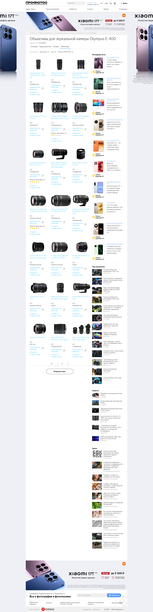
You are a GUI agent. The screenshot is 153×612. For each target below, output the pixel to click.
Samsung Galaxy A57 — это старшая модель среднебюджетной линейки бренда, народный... (114, 190)
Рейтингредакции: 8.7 (100, 113)
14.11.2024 (106, 293)
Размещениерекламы (34, 603)
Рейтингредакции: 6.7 (100, 134)
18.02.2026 (106, 336)
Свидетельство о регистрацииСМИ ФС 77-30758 (70, 603)
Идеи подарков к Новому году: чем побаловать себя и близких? (112, 343)
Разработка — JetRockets (91, 609)
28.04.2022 (106, 365)
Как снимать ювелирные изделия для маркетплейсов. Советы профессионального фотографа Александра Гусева (112, 524)
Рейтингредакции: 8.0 (100, 258)
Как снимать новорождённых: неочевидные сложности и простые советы (113, 513)
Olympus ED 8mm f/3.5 (37, 337)
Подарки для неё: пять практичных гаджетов (110, 325)
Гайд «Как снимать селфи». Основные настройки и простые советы (112, 495)
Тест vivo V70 (111, 203)
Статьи (90, 9)
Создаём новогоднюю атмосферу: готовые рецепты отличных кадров (113, 485)
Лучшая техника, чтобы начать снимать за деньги (113, 352)
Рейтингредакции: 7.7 (100, 196)
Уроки (106, 9)
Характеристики (45, 47)
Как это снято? (107, 458)
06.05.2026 (106, 301)
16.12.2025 (106, 347)
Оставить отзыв (35, 95)
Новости (73, 9)
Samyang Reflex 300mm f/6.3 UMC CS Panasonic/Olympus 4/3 (80, 75)
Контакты (49, 603)
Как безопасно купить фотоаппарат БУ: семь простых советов (110, 361)
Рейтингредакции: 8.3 (100, 154)
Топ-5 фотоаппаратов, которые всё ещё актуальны (112, 316)
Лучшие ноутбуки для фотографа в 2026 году (111, 298)
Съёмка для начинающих (110, 479)
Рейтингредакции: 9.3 (100, 71)
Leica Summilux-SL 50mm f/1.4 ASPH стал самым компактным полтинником (110, 418)
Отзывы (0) (33, 92)
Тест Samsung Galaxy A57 (114, 183)
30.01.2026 (106, 319)
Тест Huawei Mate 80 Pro (115, 223)
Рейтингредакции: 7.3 (100, 92)
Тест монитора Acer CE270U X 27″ (113, 100)
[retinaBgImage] (97, 272)
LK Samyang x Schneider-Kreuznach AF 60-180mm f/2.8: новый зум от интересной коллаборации (110, 428)
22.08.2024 (106, 355)
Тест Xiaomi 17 (111, 161)
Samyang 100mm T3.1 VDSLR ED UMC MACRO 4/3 (38, 75)
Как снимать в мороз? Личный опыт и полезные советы (113, 534)
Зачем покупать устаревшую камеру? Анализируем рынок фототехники (112, 280)
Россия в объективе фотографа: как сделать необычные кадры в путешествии (111, 453)
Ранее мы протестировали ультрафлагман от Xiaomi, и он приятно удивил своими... (113, 168)
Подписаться (115, 595)
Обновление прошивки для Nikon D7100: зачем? (111, 409)
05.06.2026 (106, 311)
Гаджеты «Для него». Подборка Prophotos (110, 334)
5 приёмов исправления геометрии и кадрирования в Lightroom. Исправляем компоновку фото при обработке (113, 465)
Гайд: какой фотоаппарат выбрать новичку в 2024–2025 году (112, 289)
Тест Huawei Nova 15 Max (115, 120)
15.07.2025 (106, 284)
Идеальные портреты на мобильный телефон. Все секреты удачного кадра (111, 544)
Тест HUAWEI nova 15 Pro (115, 244)
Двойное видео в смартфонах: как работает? (113, 503)
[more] (60, 371)
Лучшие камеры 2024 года (112, 378)
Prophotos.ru (119, 609)
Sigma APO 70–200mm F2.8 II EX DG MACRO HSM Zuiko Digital (59, 165)
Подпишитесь (91, 3)
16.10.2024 (106, 373)
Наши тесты (30, 9)
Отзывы (56, 47)
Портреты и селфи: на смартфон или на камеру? (111, 476)
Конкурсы (123, 9)
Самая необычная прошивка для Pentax (111, 402)
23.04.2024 (106, 273)
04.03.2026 (106, 328)
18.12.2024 (106, 380)
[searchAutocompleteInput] (77, 3)
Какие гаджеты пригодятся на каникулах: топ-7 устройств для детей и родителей (113, 307)
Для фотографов (117, 603)
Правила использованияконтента (96, 603)
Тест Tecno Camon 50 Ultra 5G (114, 79)
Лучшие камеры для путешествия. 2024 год (110, 270)
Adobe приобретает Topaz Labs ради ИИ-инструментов (110, 438)
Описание (34, 47)
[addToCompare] (42, 88)
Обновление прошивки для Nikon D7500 (111, 394)
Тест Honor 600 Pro (113, 140)
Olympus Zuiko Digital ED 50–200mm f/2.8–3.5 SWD (80, 211)
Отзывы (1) (54, 139)
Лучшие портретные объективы (110, 370)
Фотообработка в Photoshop (111, 471)
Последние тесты (99, 55)
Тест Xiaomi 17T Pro (113, 57)
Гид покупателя (52, 9)
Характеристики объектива (35, 88)
